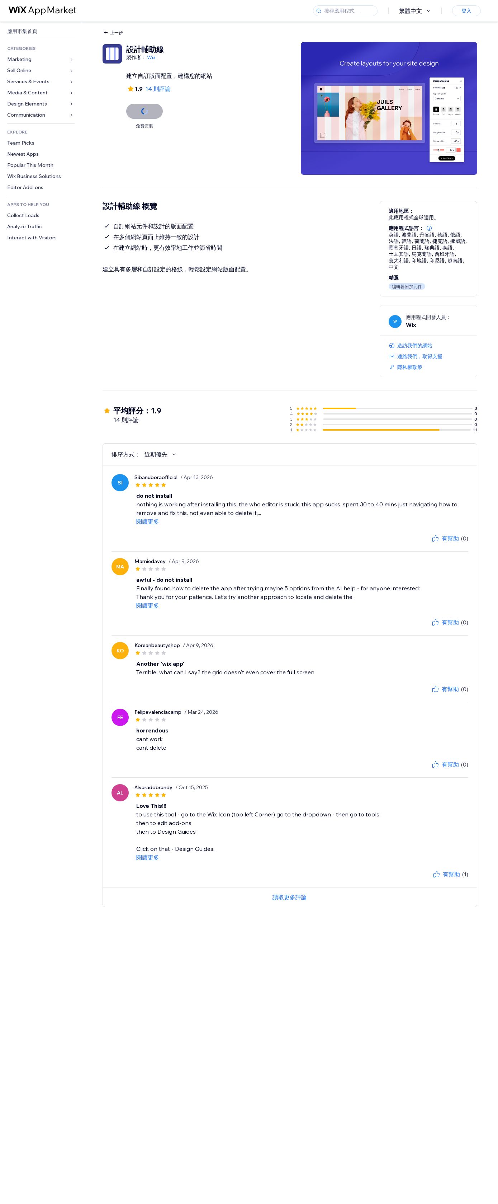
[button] (429, 228)
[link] (41, 31)
